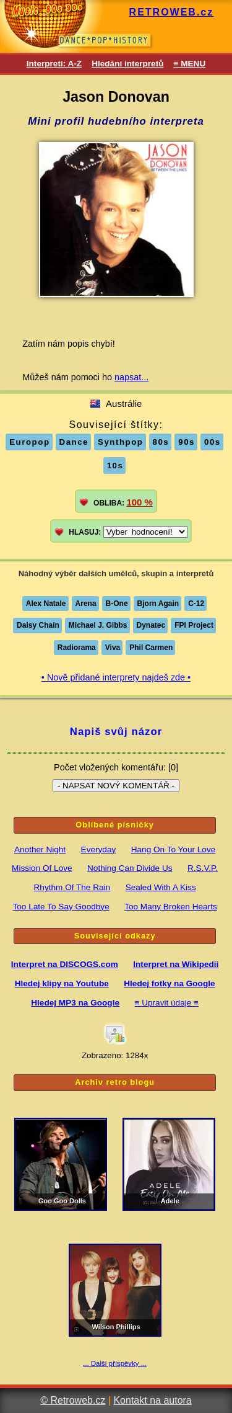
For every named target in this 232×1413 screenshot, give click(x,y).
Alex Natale (46, 603)
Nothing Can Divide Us (130, 868)
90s (186, 442)
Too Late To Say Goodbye (61, 906)
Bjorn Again (158, 603)
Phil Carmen (151, 647)
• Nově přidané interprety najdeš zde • (116, 677)
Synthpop (120, 442)
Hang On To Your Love (173, 849)
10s (115, 465)
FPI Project (193, 625)
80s (161, 442)
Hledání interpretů (127, 63)
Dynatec (151, 625)
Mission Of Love (42, 868)
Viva (112, 647)
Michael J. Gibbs (98, 625)
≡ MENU (189, 63)
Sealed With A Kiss (161, 887)
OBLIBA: (123, 502)
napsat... (131, 377)
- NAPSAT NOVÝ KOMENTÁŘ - (116, 785)
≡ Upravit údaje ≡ (166, 1002)
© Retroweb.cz (72, 1400)
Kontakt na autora (152, 1400)
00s (212, 442)
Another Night (40, 849)
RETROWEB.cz (171, 12)
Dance (74, 442)
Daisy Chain (38, 625)
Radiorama (77, 647)
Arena (86, 603)
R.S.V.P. (202, 868)
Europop (29, 442)
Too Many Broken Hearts (170, 906)
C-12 (196, 603)
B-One (117, 603)
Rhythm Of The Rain (72, 887)
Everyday (98, 849)
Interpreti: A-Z (54, 63)
